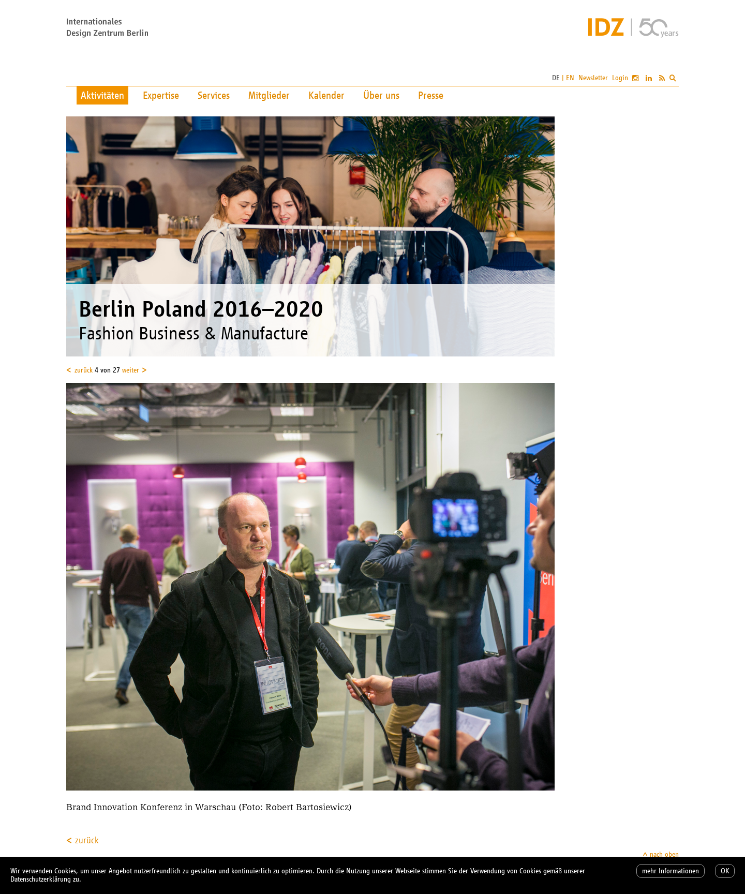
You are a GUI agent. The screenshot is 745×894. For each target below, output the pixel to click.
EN (570, 78)
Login (620, 78)
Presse (430, 95)
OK (725, 871)
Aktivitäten (102, 95)
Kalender (326, 95)
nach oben (664, 854)
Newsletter (593, 78)
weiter (130, 370)
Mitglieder (269, 95)
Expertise (161, 95)
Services (214, 95)
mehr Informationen (670, 871)
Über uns (381, 95)
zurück (83, 370)
